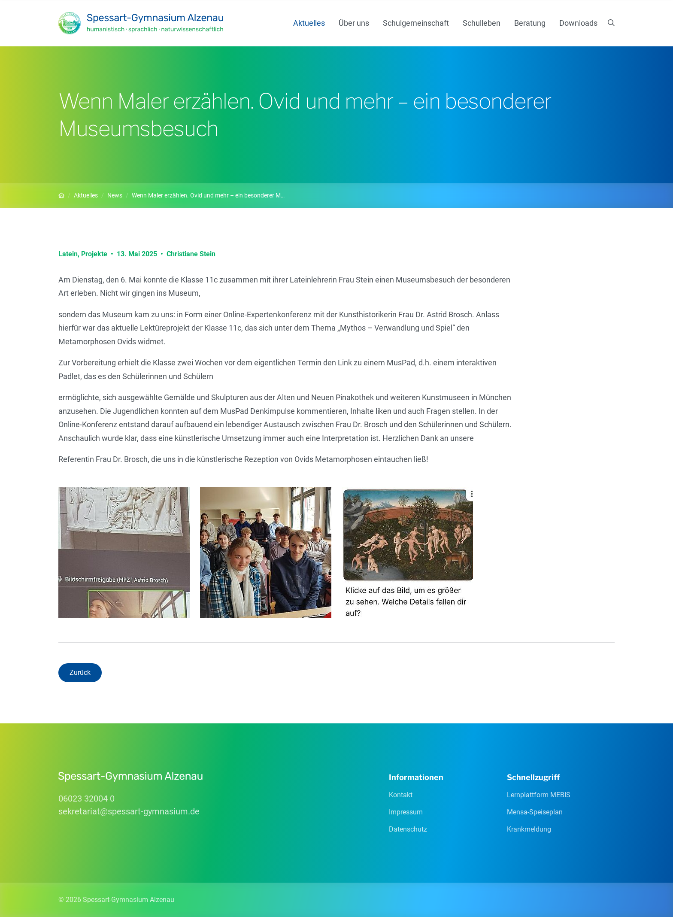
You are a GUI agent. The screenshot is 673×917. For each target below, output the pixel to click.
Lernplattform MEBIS (538, 795)
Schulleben (481, 22)
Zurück (80, 672)
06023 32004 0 (86, 798)
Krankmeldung (529, 829)
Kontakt (400, 795)
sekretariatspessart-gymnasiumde (129, 811)
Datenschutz (408, 829)
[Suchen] (611, 23)
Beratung (530, 22)
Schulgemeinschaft (416, 22)
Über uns (354, 22)
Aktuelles (309, 22)
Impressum (406, 812)
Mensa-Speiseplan (535, 812)
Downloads (578, 22)
